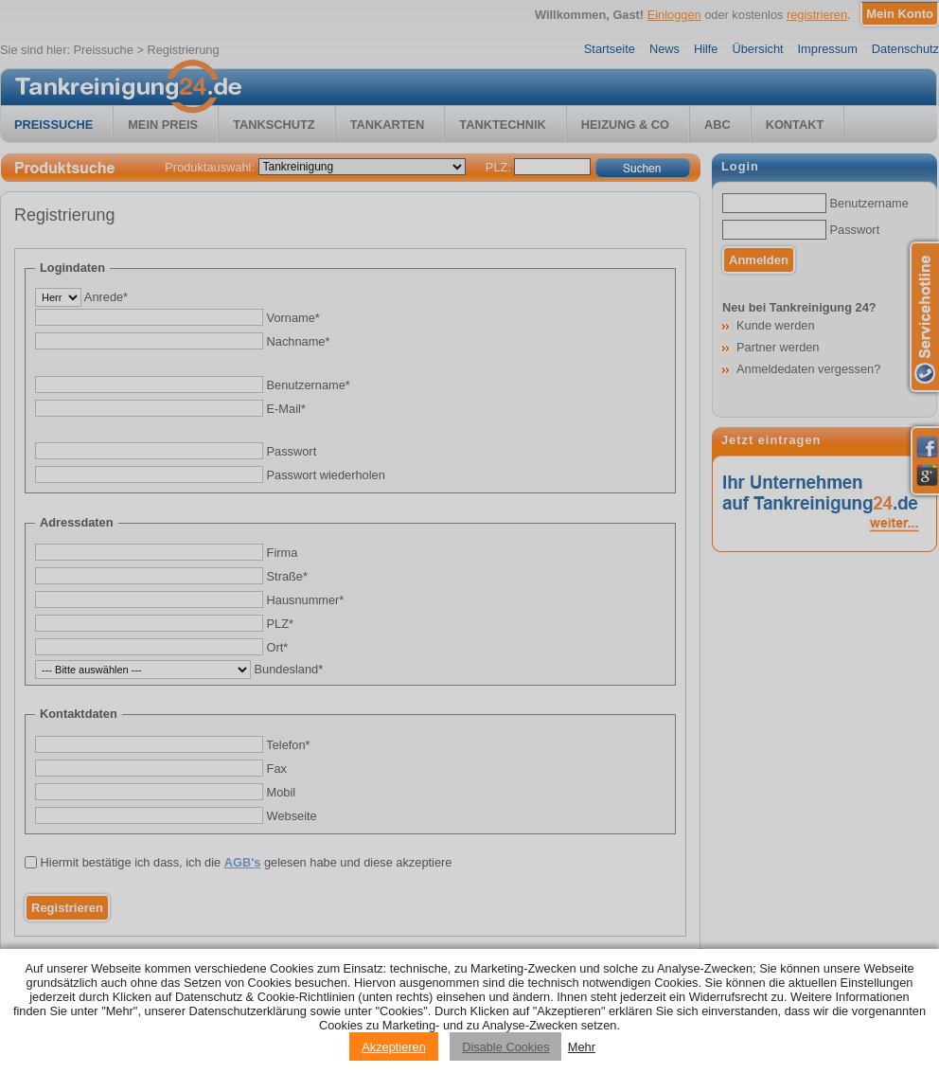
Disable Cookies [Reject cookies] (505, 1047)
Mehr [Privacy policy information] (581, 1047)
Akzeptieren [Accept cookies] (394, 1047)
